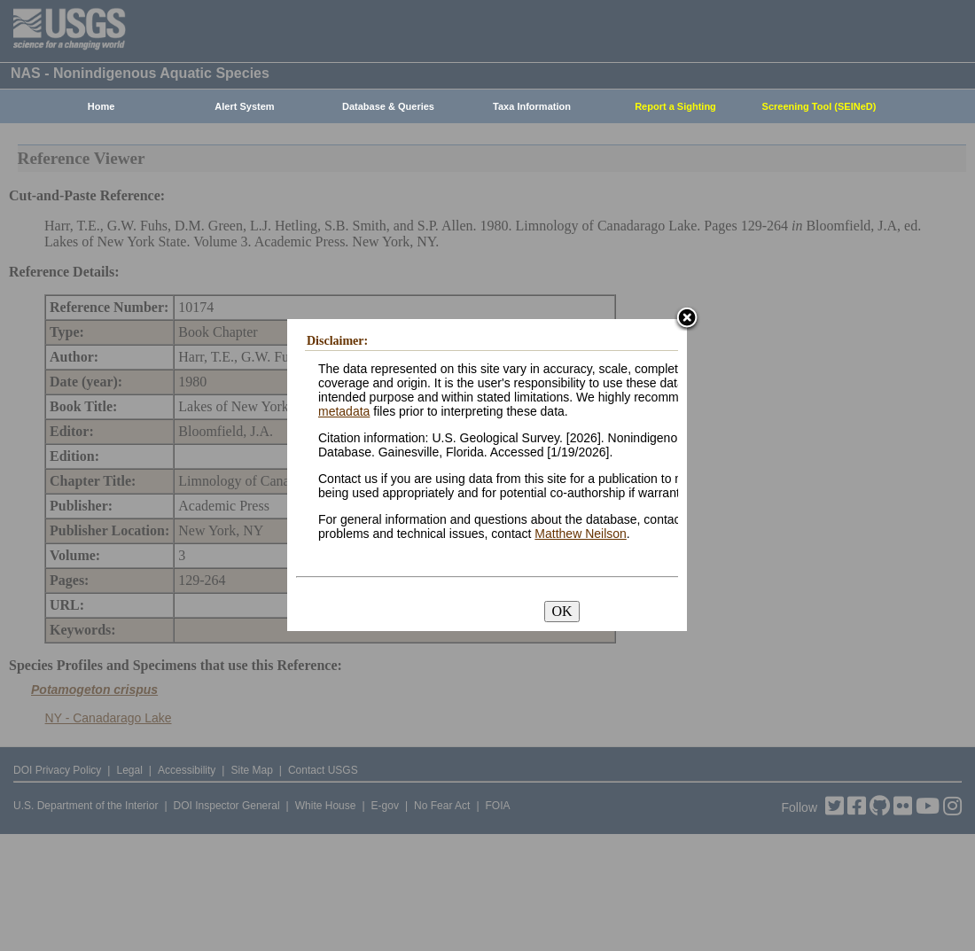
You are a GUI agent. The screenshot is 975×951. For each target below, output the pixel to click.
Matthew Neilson (580, 533)
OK (561, 611)
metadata (344, 411)
